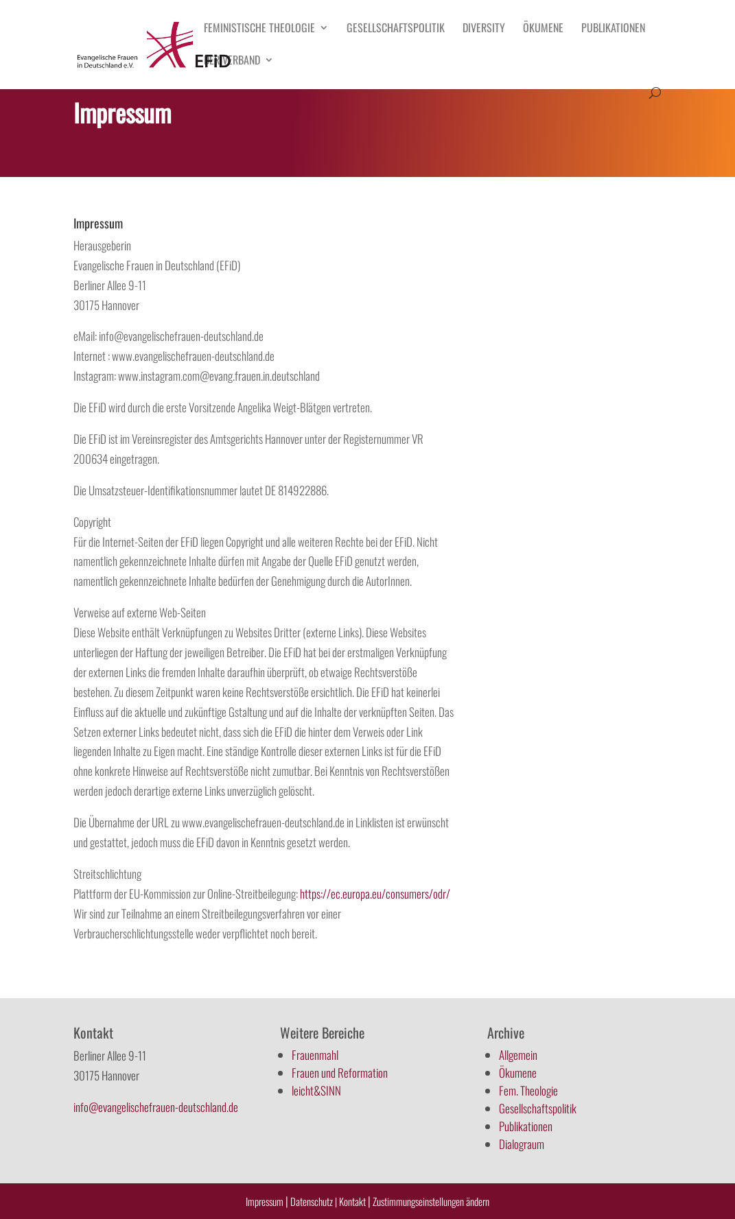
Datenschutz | (313, 1201)
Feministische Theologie (259, 29)
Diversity (484, 29)
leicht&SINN (316, 1090)
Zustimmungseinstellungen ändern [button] (431, 1201)
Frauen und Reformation (340, 1072)
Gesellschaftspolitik (396, 29)
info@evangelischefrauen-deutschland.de (155, 1106)
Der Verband (232, 61)
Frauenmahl (315, 1054)
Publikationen (613, 29)
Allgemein (518, 1054)
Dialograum (521, 1143)
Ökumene (543, 29)
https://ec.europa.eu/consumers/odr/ (375, 893)
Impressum (264, 1201)
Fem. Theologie (528, 1090)
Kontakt (353, 1201)
